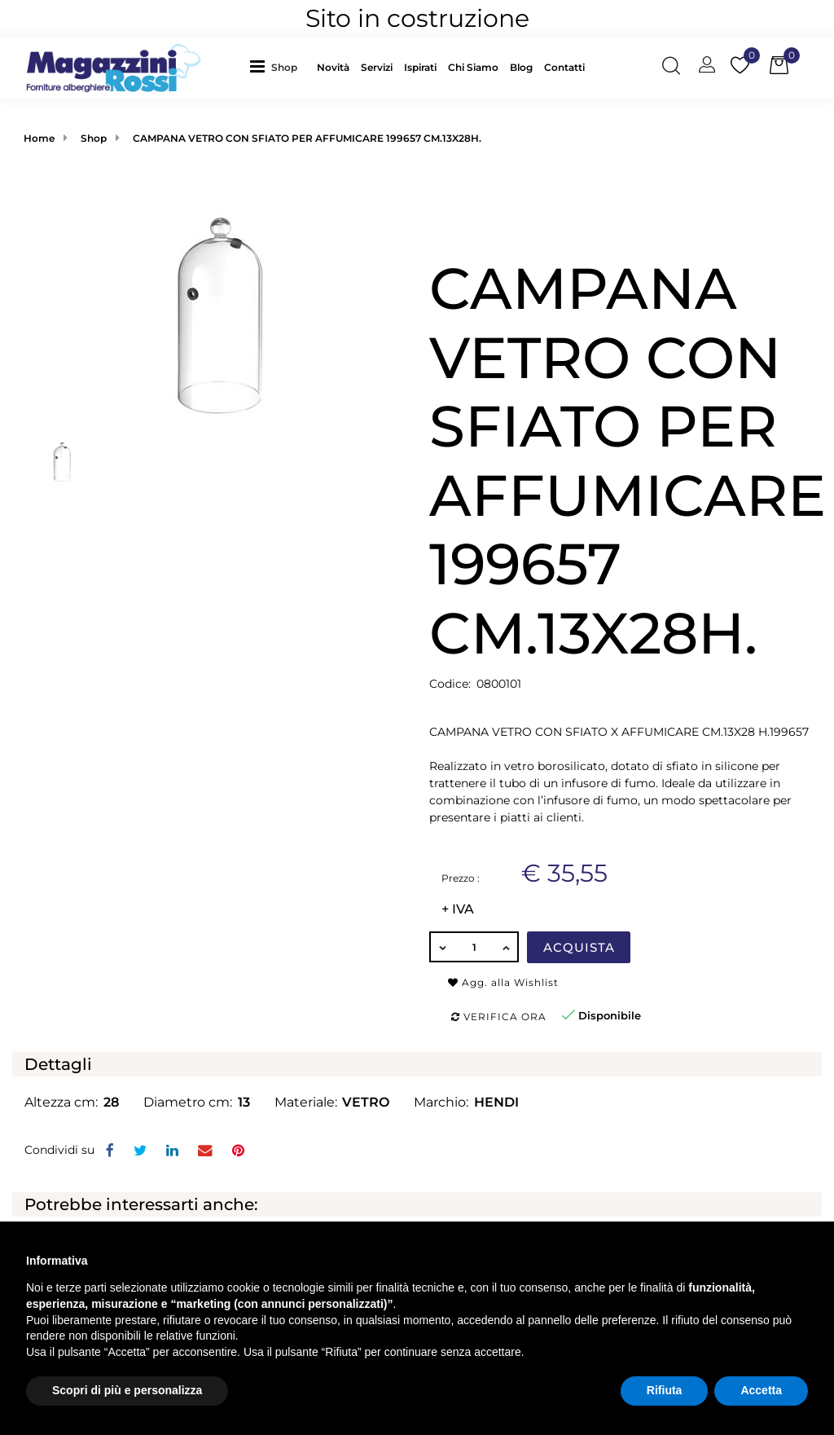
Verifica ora (498, 1016)
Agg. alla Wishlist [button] (503, 982)
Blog (521, 67)
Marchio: (441, 1102)
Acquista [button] (579, 947)
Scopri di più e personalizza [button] (127, 1390)
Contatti (564, 67)
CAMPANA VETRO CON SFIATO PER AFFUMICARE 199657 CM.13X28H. (307, 138)
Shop (284, 67)
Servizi (377, 67)
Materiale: (305, 1102)
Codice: (450, 683)
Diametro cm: (187, 1102)
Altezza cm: (61, 1102)
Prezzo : (460, 878)
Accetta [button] (761, 1390)
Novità (333, 67)
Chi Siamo (473, 67)
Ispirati (420, 67)
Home (39, 138)
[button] (288, 67)
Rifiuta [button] (665, 1390)
